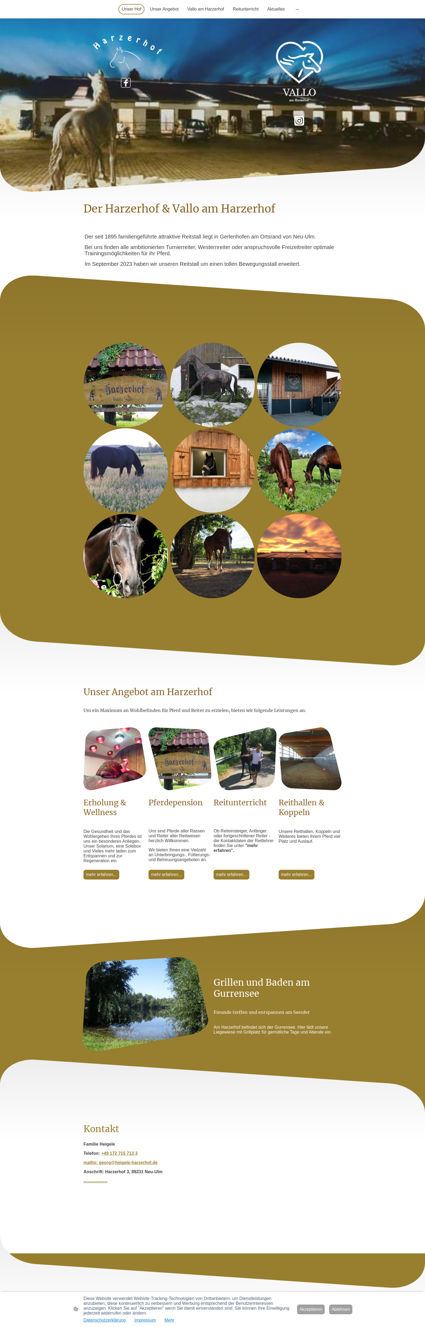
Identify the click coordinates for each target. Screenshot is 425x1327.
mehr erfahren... (101, 874)
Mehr (169, 1320)
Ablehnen (340, 1309)
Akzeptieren (311, 1309)
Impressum (145, 1320)
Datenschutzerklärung (104, 1320)
